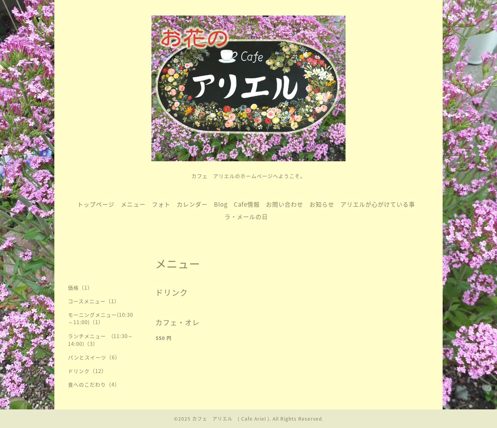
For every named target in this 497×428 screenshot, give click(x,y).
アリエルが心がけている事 (378, 204)
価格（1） (80, 287)
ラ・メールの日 (246, 216)
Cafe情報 (247, 204)
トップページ (96, 204)
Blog (221, 204)
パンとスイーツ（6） (94, 357)
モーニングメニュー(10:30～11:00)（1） (100, 318)
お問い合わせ (284, 204)
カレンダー (192, 204)
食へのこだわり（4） (94, 384)
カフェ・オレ (177, 322)
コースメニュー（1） (94, 301)
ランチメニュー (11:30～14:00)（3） (100, 339)
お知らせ (321, 204)
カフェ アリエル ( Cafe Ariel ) (230, 418)
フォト (161, 204)
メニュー (133, 204)
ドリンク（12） (87, 370)
